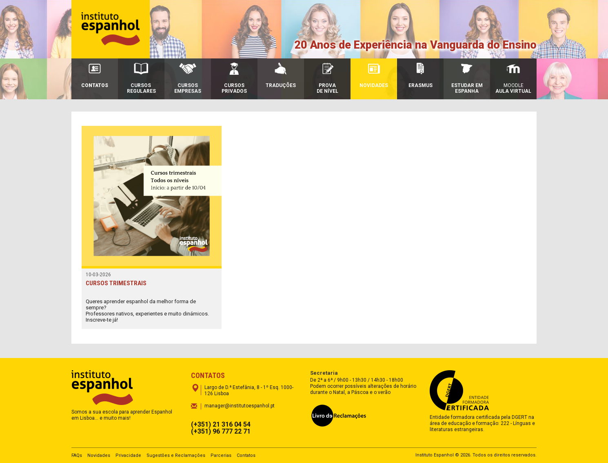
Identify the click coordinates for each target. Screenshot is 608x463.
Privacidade (128, 455)
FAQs (76, 455)
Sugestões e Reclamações (175, 455)
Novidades (98, 455)
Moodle (513, 78)
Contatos (246, 455)
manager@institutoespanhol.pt (239, 406)
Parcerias (221, 455)
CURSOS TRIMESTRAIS (116, 283)
